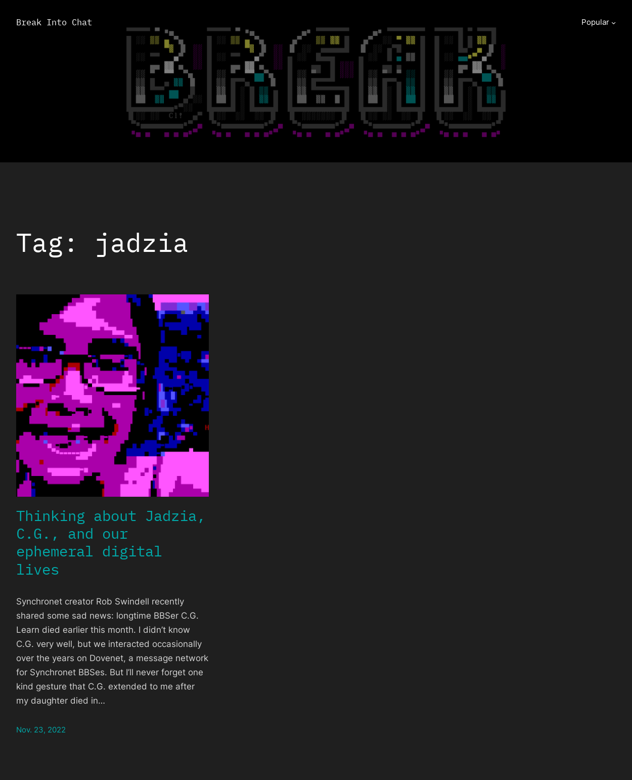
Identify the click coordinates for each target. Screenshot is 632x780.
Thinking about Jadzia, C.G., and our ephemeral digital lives (110, 542)
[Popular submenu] (613, 22)
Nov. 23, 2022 (41, 729)
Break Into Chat (54, 22)
